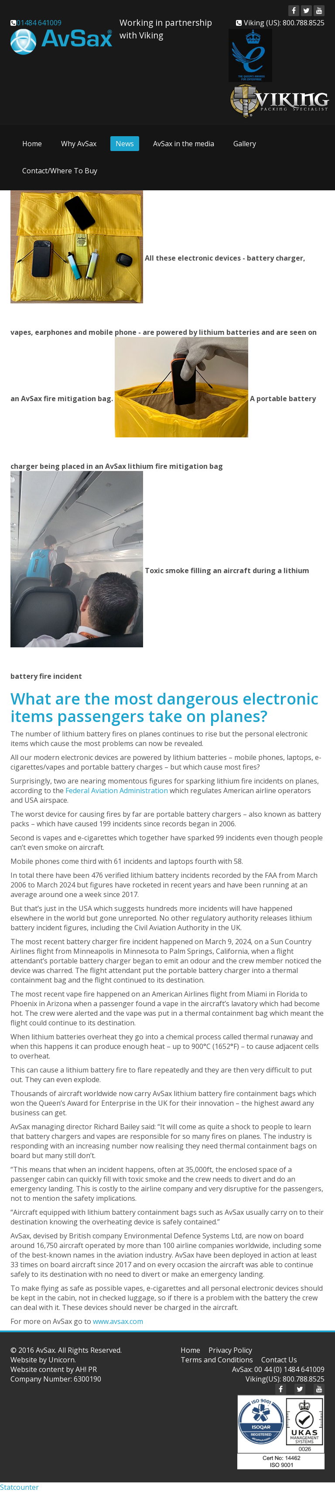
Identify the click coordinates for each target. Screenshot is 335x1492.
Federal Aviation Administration (116, 790)
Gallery (244, 143)
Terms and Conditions (217, 1360)
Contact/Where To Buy (59, 170)
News (125, 143)
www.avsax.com (118, 1321)
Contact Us (279, 1360)
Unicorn (61, 1360)
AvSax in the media (183, 143)
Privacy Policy (230, 1350)
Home (32, 143)
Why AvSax (78, 143)
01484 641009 (39, 23)
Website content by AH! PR (53, 1369)
